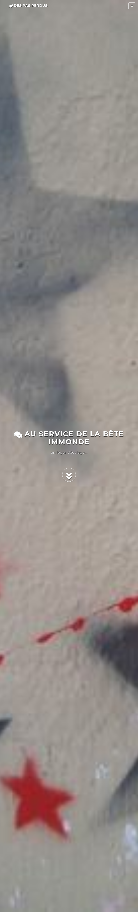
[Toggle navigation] (131, 5)
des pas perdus (28, 5)
